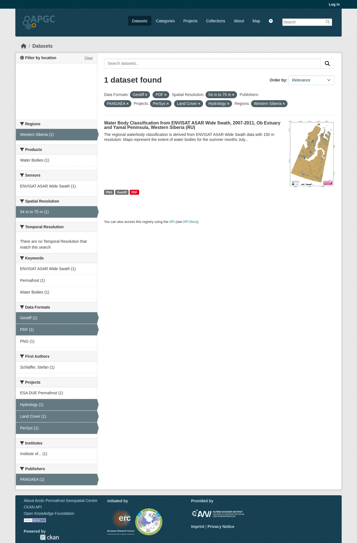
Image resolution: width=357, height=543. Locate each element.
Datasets (139, 21)
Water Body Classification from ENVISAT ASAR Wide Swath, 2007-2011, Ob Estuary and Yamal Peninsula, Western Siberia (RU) (192, 125)
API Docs (190, 222)
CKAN (49, 537)
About (239, 21)
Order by (278, 80)
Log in (334, 4)
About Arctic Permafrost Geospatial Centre (60, 500)
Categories (165, 21)
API (172, 222)
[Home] (23, 46)
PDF (134, 192)
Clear (89, 58)
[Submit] (327, 64)
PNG (109, 192)
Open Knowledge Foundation (49, 513)
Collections (215, 21)
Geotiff (122, 192)
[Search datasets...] (212, 64)
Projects (191, 21)
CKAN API (33, 507)
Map (256, 21)
